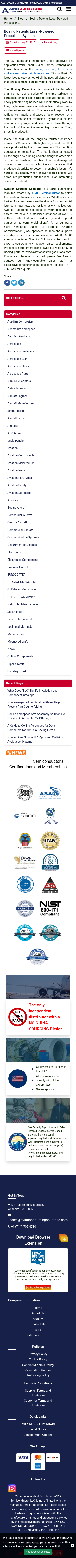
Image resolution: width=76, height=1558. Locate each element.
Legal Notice (38, 1429)
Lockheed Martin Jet (20, 626)
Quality (38, 1319)
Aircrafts (12, 425)
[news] (15, 752)
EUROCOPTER (16, 574)
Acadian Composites (20, 321)
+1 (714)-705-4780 (23, 1226)
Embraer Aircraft (17, 567)
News (11, 649)
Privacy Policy (38, 1354)
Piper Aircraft (15, 664)
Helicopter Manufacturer (22, 604)
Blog (21, 18)
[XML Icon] (45, 1335)
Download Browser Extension (42, 1240)
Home (38, 1308)
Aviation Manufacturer (21, 463)
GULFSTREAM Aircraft (21, 597)
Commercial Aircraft (20, 530)
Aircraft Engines (17, 396)
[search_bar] (59, 9)
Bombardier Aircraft (19, 515)
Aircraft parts (15, 418)
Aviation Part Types (19, 477)
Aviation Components (21, 455)
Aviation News (16, 470)
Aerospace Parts (17, 373)
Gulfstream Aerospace (21, 589)
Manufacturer (16, 634)
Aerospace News (18, 366)
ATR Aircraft (15, 433)
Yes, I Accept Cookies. (38, 1551)
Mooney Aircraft (17, 641)
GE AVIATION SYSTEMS (22, 582)
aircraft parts (17, 50)
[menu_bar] (68, 9)
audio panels (15, 440)
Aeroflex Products (18, 336)
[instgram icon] (12, 1487)
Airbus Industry (17, 388)
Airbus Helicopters (19, 381)
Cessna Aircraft (17, 522)
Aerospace (14, 343)
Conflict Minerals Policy (38, 1365)
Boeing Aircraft (16, 507)
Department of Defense (22, 544)
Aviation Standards (19, 492)
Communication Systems (23, 537)
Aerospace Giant (17, 358)
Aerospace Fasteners (20, 351)
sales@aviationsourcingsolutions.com (39, 1220)
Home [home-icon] (8, 18)
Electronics (14, 552)
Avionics (12, 500)
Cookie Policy (38, 1359)
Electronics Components (22, 559)
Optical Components (20, 656)
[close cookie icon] (72, 1546)
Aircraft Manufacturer (21, 403)
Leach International (19, 619)
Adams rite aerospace (21, 329)
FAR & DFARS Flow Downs (38, 1424)
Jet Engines (14, 611)
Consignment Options (38, 1435)
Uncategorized (16, 671)
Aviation (12, 448)
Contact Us (38, 1324)
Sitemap (33, 1335)
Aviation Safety (16, 485)
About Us (38, 1313)
